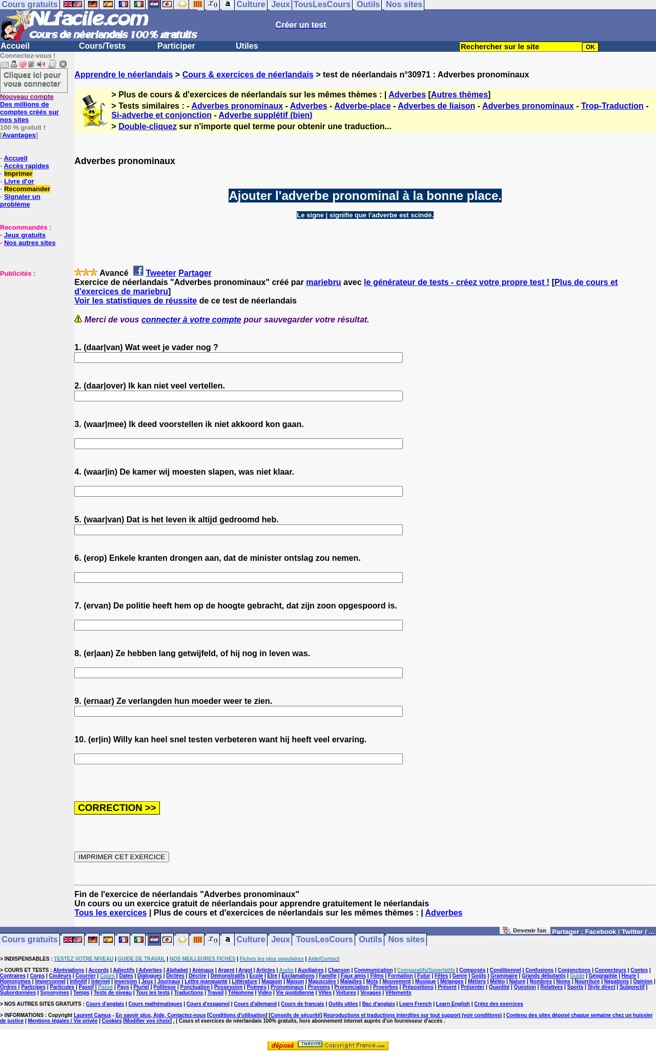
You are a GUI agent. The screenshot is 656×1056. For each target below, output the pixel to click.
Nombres (541, 981)
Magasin (271, 981)
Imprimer (18, 173)
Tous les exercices (110, 912)
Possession (228, 987)
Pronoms (319, 987)
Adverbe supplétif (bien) (266, 115)
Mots (372, 981)
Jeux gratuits (25, 235)
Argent (226, 970)
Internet (100, 981)
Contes (639, 970)
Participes (33, 987)
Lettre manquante (206, 981)
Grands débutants (544, 976)
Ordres (8, 987)
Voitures (346, 993)
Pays (123, 987)
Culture (251, 940)
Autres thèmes (459, 94)
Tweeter (161, 273)
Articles (265, 970)
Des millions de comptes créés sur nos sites (29, 108)
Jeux (280, 940)
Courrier (85, 976)
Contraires (13, 976)
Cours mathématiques (155, 1004)
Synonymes (54, 993)
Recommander (27, 189)
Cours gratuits (29, 940)
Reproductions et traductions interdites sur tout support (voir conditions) (412, 1015)
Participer (176, 46)
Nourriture (587, 981)
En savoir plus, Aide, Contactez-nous (161, 1015)
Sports (575, 987)
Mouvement (396, 981)
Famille (327, 976)
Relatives (551, 987)
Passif (86, 987)
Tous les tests (153, 993)
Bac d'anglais (378, 1004)
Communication (373, 970)
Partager (195, 273)
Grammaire (504, 976)
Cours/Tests (102, 46)
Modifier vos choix (147, 1021)
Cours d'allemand (255, 1004)
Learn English (453, 1004)
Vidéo (265, 993)
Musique (425, 981)
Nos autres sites (29, 243)
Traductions (188, 993)
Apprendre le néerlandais (123, 74)
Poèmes (256, 987)
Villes (325, 993)
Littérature (244, 981)
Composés (472, 970)
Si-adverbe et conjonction (161, 115)
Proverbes (385, 987)
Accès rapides (26, 166)
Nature (517, 981)
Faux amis (353, 976)
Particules (62, 987)
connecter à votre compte (191, 319)
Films (376, 976)
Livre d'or (19, 181)
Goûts (478, 976)
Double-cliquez (147, 126)
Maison (295, 981)
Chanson (339, 970)
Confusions (539, 970)
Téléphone (241, 993)
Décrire (197, 976)
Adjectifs (123, 970)
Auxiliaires (311, 970)
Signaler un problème (20, 200)
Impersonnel (50, 981)
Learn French (415, 1004)
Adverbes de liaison (436, 105)
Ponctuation (195, 987)
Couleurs (60, 976)
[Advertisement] (30, 328)
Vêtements (398, 993)
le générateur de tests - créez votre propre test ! (456, 282)
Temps (81, 993)
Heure (629, 976)
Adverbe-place (362, 105)
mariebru (323, 282)
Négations (616, 981)
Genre (460, 976)
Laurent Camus (92, 1015)
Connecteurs (610, 970)
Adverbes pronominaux (237, 105)
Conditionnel (505, 970)
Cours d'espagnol (208, 1004)
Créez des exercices (498, 1004)
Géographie (603, 976)
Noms (563, 981)
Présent (447, 987)
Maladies (351, 981)
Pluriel (141, 987)
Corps (37, 976)
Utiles (247, 46)
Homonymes (15, 981)
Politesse (164, 987)
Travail (216, 993)
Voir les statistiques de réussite (135, 300)
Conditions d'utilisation (237, 1015)
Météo (497, 981)
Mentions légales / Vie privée (63, 1021)
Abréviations (69, 970)
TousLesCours (324, 940)
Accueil (15, 46)
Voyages (370, 993)
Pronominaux (287, 987)
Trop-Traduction (612, 105)
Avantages (18, 135)
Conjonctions (574, 970)
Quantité (499, 987)
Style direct (602, 987)
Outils (370, 940)
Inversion (125, 981)
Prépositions (418, 987)
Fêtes (441, 976)
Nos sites (406, 940)
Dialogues (149, 976)
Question (525, 987)
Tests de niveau (113, 993)
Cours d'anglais (105, 1004)
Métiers (477, 981)
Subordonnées (18, 993)
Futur (423, 976)
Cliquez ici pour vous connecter (32, 79)
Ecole (256, 976)
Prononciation (351, 987)
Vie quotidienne (295, 993)
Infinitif (78, 981)
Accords (98, 970)
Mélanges (452, 981)
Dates (126, 976)
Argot (245, 970)
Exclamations (297, 976)
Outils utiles (343, 1004)
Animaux (203, 970)
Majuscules (322, 981)
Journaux (168, 981)
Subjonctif (632, 987)
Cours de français (302, 1004)
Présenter (472, 987)
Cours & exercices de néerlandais (248, 74)
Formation (400, 976)
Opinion (642, 981)
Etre (272, 976)
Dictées (175, 976)
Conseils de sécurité (295, 1015)
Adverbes (407, 94)
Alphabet (177, 970)
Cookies (112, 1021)
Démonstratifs (228, 976)
